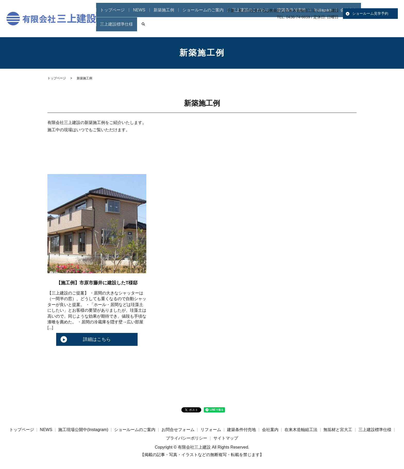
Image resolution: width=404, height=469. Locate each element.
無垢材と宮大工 (337, 429)
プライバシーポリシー (186, 438)
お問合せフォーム (178, 429)
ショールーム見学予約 (370, 13)
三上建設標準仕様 (366, 27)
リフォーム (210, 429)
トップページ (122, 27)
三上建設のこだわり (247, 27)
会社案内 (337, 27)
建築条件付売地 (283, 27)
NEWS (146, 27)
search (391, 27)
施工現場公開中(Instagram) (83, 429)
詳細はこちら (97, 339)
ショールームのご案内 (204, 27)
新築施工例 (169, 27)
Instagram (313, 27)
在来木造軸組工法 (300, 429)
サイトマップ (225, 438)
